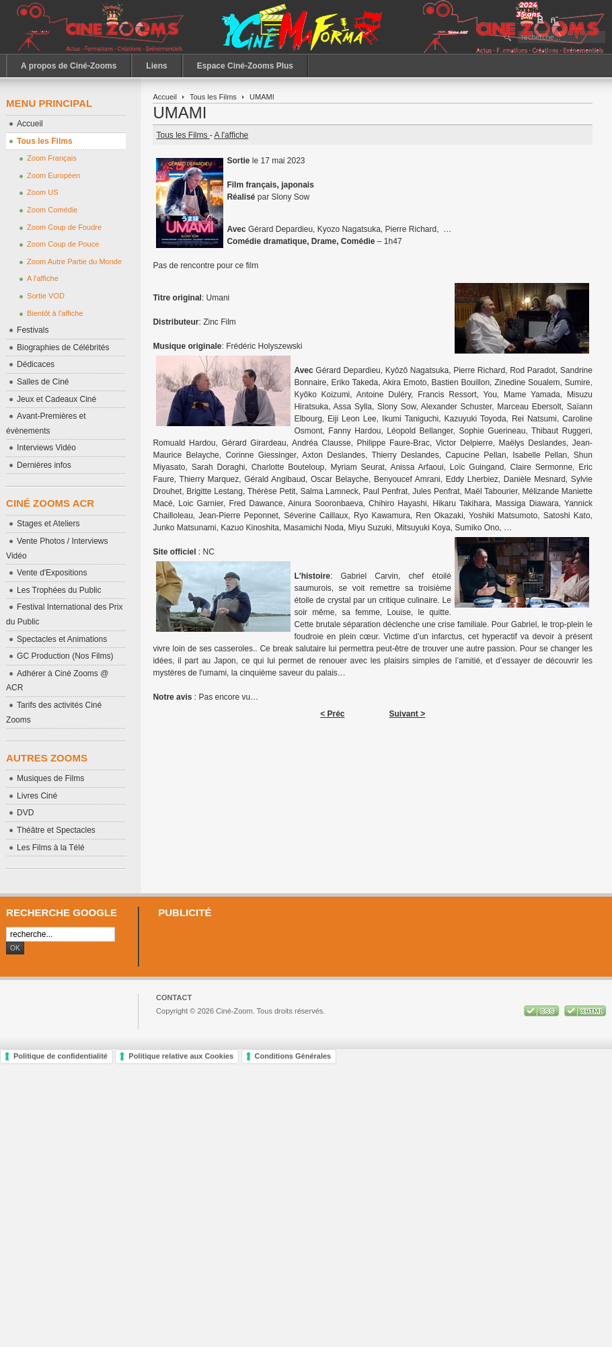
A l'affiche (231, 135)
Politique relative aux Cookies (180, 1056)
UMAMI (179, 113)
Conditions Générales (293, 1056)
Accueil (165, 97)
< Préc (332, 714)
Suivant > (407, 714)
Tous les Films (213, 97)
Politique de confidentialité (60, 1056)
